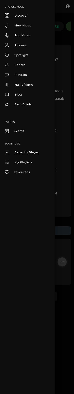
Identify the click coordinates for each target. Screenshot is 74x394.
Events (14, 130)
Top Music (17, 35)
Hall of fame (19, 85)
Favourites (17, 172)
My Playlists (18, 162)
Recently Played (22, 152)
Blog (13, 94)
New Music (18, 25)
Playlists (16, 75)
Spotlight (16, 55)
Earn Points (18, 104)
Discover (16, 15)
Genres (15, 65)
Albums (16, 45)
